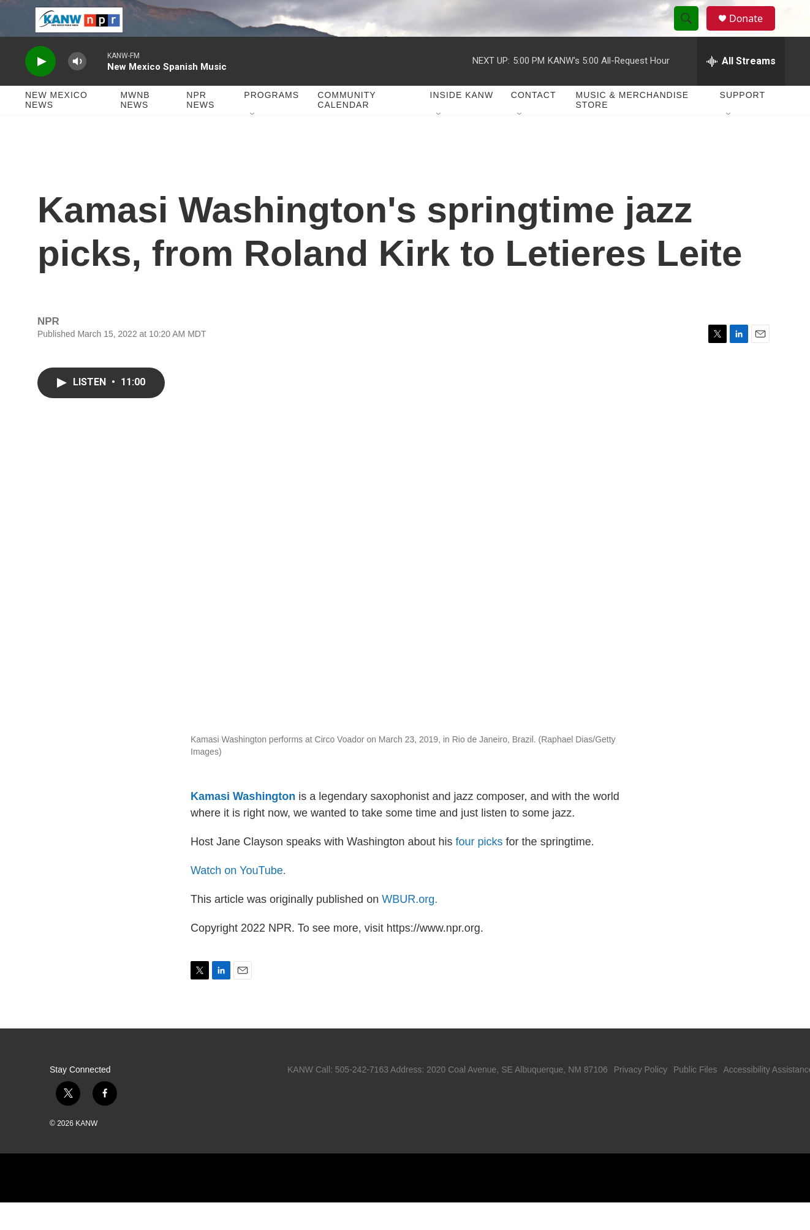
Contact (533, 122)
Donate (754, 32)
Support (742, 122)
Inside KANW (462, 122)
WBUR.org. (409, 927)
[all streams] (741, 88)
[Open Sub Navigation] (253, 142)
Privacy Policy (640, 1097)
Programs (271, 122)
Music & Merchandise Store (632, 127)
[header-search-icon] (691, 32)
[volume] (77, 89)
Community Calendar (346, 127)
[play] (40, 89)
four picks (479, 869)
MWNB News (135, 127)
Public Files (695, 1097)
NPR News (200, 127)
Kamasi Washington (243, 824)
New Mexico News (56, 127)
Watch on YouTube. (238, 898)
